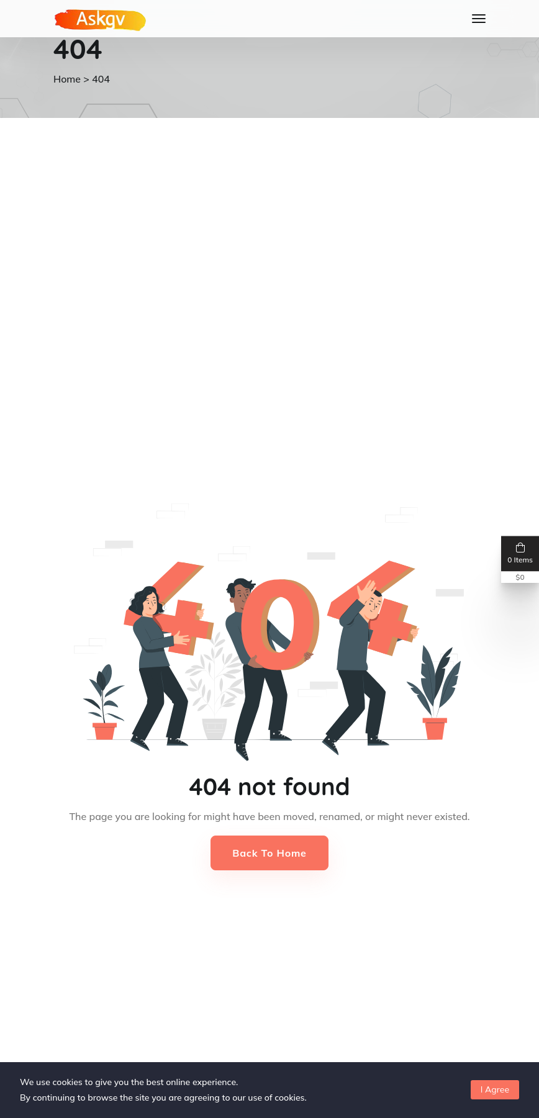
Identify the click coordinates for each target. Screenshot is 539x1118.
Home (67, 79)
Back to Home (269, 852)
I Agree (495, 1089)
